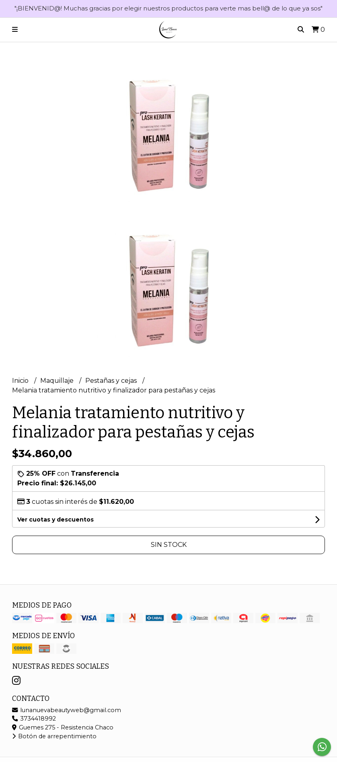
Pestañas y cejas (111, 380)
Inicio (21, 380)
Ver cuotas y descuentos (55, 519)
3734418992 (34, 718)
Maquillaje (57, 380)
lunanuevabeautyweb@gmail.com (66, 710)
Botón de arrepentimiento (54, 736)
